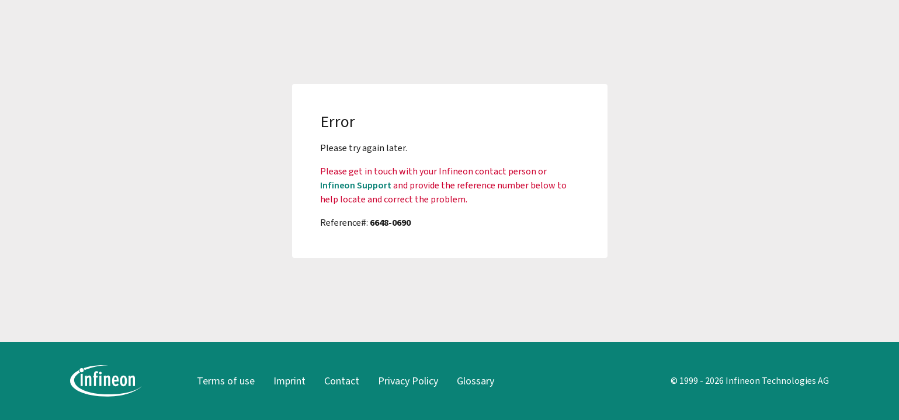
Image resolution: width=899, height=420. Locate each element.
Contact (341, 381)
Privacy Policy (408, 381)
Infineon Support (355, 185)
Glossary (475, 381)
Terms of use (226, 381)
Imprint (289, 381)
